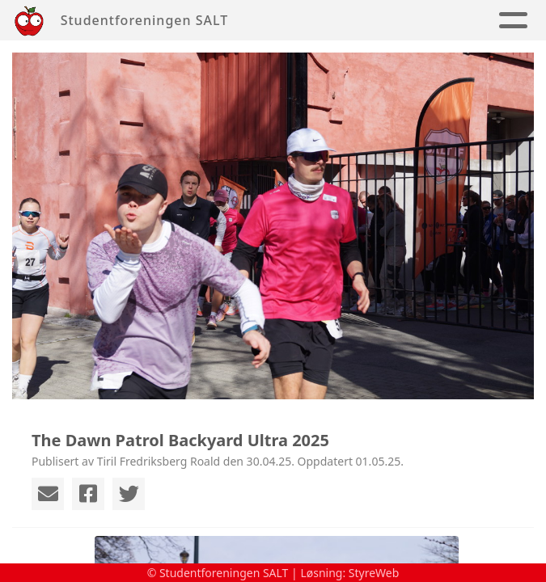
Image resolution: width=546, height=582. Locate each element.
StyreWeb (374, 572)
